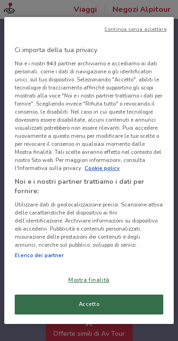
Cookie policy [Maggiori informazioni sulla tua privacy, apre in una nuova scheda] (102, 168)
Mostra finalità (89, 280)
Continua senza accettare (135, 29)
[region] (88, 170)
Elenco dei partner (39, 255)
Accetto (89, 304)
